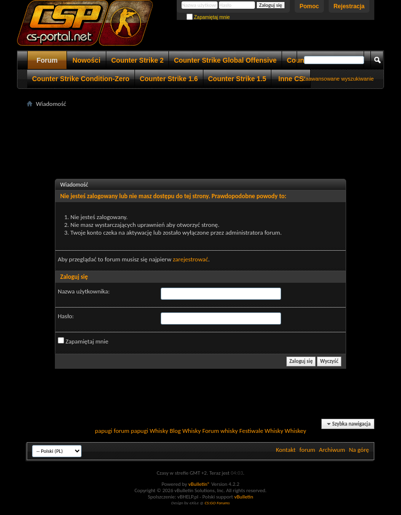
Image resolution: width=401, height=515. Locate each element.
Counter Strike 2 (137, 60)
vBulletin (243, 497)
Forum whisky (220, 430)
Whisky (159, 430)
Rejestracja (349, 6)
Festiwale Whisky (261, 430)
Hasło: (66, 316)
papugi (103, 430)
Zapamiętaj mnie (208, 17)
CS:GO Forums (217, 502)
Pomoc (309, 6)
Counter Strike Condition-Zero (81, 79)
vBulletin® (199, 484)
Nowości (86, 60)
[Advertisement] (203, 132)
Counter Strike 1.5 (237, 79)
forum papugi (131, 430)
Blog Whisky (184, 430)
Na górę (359, 449)
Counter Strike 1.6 (169, 79)
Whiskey (295, 430)
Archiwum (332, 449)
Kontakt (286, 449)
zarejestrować (190, 259)
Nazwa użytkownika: (84, 291)
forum (307, 449)
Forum (47, 60)
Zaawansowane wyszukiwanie (338, 79)
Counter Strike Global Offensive (225, 60)
